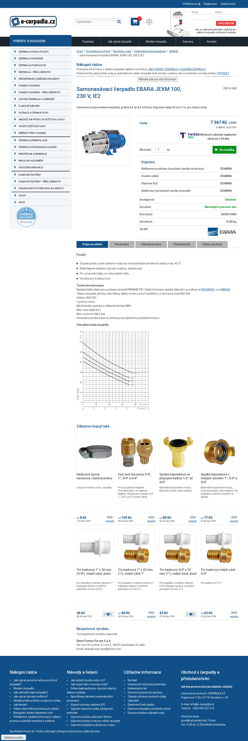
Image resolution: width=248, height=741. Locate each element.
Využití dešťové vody (32, 126)
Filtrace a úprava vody (33, 112)
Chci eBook (226, 23)
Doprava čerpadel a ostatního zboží (149, 708)
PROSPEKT (208, 289)
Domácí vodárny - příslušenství (39, 92)
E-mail (195, 12)
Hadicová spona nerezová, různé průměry (94, 476)
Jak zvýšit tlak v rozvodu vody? (89, 684)
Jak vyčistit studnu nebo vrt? (88, 680)
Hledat (119, 22)
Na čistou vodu (122, 51)
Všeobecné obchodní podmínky (147, 684)
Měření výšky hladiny (32, 133)
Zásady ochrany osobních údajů (147, 696)
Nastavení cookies (13, 737)
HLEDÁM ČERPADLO (193, 69)
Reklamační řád (137, 688)
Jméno (218, 12)
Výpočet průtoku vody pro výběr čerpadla (95, 720)
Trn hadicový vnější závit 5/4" (218, 571)
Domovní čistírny (30, 174)
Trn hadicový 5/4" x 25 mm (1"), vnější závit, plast (178, 571)
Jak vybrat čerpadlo (120, 41)
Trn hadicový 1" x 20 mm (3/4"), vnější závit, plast (94, 571)
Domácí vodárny (29, 85)
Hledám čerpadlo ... (157, 41)
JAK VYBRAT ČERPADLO (163, 69)
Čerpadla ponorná (31, 58)
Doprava (188, 41)
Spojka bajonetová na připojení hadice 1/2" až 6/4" (176, 478)
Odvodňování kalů (31, 167)
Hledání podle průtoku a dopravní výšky (37, 700)
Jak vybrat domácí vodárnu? (30, 696)
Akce (22, 202)
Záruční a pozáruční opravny (145, 692)
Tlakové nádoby (29, 105)
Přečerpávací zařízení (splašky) (39, 78)
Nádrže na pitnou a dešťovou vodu (42, 119)
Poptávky (88, 41)
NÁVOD (225, 289)
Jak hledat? (20, 704)
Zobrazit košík (135, 22)
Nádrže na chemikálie (33, 153)
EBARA (173, 51)
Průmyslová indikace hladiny (38, 147)
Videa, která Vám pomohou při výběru (36, 708)
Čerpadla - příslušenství (35, 72)
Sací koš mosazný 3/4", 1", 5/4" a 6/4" (134, 476)
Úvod (80, 51)
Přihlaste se (190, 3)
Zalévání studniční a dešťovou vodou (93, 724)
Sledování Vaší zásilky (141, 704)
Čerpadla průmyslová (33, 140)
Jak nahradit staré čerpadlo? (30, 692)
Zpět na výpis (230, 88)
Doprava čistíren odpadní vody (146, 712)
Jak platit (133, 700)
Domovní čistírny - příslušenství (39, 181)
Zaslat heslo (227, 3)
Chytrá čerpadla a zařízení (36, 99)
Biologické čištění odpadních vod (33, 712)
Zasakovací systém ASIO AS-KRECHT (41, 188)
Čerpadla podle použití (33, 51)
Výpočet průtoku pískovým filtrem (91, 716)
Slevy (22, 195)
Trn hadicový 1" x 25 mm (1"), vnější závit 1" (135, 571)
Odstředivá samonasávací (150, 51)
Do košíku (227, 150)
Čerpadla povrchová (32, 65)
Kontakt (211, 41)
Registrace (210, 3)
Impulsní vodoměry (31, 160)
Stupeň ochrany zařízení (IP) (88, 704)
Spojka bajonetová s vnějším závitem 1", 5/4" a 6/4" (219, 478)
